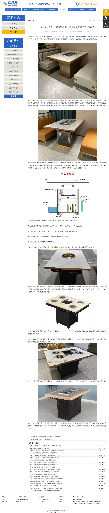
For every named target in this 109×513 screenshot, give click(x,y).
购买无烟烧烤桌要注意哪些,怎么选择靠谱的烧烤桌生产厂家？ (48, 436)
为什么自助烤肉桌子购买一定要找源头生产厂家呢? (43, 485)
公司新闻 (13, 24)
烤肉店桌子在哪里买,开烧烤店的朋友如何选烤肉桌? (43, 474)
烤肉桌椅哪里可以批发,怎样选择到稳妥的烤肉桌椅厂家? (44, 464)
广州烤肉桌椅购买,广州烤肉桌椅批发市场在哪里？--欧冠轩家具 (46, 488)
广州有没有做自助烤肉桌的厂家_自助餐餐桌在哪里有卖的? (45, 490)
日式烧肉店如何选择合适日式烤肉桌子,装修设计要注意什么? (45, 481)
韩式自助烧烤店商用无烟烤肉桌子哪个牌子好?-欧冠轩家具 (45, 476)
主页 (94, 20)
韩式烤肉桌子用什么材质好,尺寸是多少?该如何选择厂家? (44, 467)
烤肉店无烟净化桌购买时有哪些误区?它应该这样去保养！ (44, 471)
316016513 (79, 499)
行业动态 (13, 28)
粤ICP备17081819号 (54, 512)
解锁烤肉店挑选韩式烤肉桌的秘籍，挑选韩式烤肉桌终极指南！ (46, 446)
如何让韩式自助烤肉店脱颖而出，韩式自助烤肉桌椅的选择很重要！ (47, 450)
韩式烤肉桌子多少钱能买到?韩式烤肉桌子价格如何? (43, 460)
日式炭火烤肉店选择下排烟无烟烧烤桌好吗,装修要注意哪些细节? (46, 478)
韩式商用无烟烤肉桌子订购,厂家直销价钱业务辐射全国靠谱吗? (46, 483)
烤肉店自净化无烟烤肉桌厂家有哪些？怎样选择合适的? (44, 453)
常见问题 (13, 32)
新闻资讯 (98, 20)
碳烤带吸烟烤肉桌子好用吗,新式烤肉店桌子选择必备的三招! (45, 455)
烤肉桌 (74, 39)
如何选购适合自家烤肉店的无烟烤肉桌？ (43, 439)
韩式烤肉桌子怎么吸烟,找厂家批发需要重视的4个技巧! (43, 462)
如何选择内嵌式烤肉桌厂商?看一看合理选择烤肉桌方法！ (44, 457)
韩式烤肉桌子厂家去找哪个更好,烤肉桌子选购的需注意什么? (45, 469)
